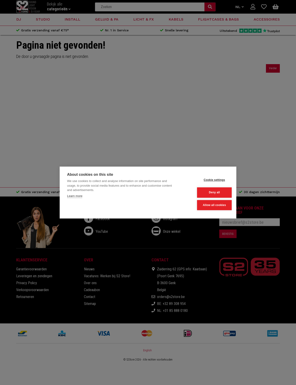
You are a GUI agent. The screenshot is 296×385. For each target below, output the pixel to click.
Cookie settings (206, 180)
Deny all (206, 192)
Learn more (74, 196)
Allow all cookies (206, 204)
